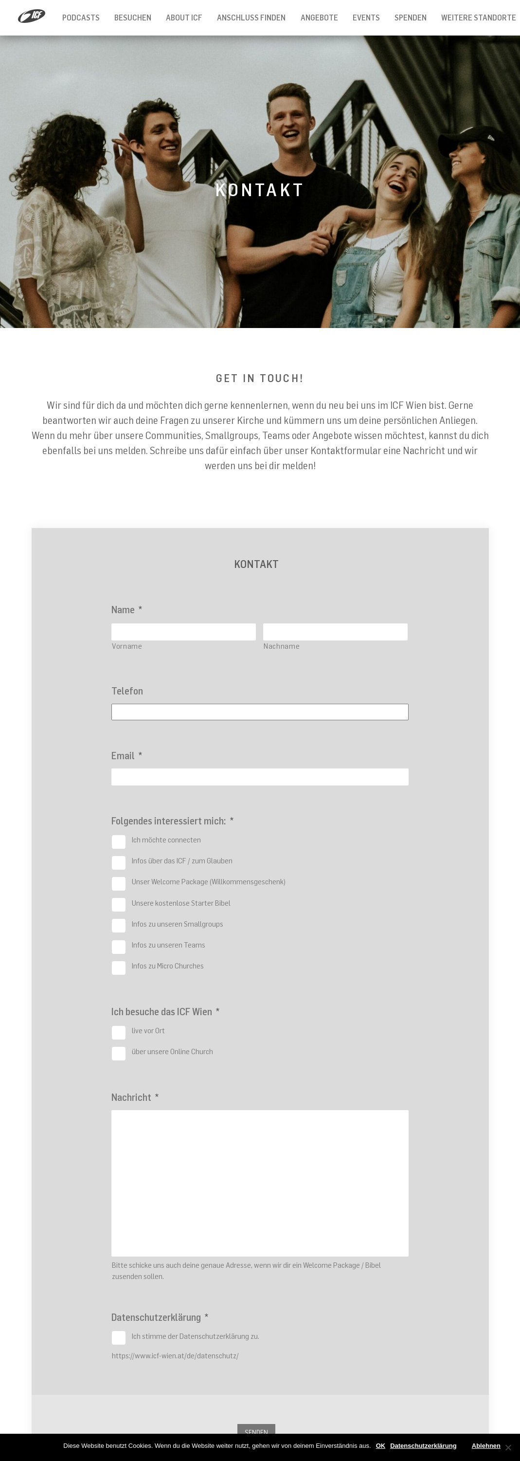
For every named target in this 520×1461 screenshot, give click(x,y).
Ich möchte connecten (166, 839)
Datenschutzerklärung (159, 1317)
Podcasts (81, 17)
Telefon (127, 691)
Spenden (410, 17)
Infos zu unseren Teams (168, 945)
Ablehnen (486, 1445)
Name (126, 609)
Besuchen (132, 17)
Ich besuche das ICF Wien (165, 1011)
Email (126, 755)
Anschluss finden (251, 17)
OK (381, 1445)
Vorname (127, 646)
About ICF (184, 17)
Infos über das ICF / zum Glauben (182, 860)
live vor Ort (148, 1030)
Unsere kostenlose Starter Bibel (181, 903)
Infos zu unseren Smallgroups (177, 924)
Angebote (319, 17)
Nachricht (135, 1097)
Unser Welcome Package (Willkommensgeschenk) (209, 881)
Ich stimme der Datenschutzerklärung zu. (195, 1336)
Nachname (282, 646)
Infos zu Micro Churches (168, 965)
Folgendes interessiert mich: (172, 821)
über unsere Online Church (172, 1051)
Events (366, 17)
